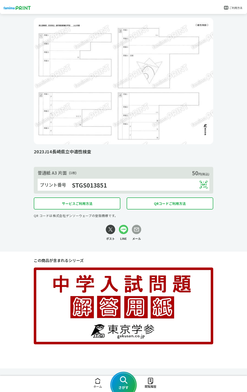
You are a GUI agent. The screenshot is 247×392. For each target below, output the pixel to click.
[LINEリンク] (123, 233)
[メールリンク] (136, 233)
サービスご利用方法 (77, 203)
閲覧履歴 (150, 382)
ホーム (97, 382)
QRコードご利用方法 (170, 203)
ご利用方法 (232, 8)
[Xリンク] (110, 233)
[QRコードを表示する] (203, 185)
